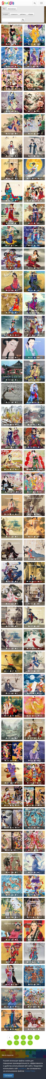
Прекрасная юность (12, 543)
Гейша (34, 744)
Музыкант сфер (34, 812)
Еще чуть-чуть (12, 722)
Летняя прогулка (34, 118)
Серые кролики (12, 901)
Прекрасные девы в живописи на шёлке (12, 74)
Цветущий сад (12, 274)
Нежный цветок (12, 230)
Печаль (34, 207)
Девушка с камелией (12, 767)
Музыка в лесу (34, 565)
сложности (14, 14)
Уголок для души (12, 655)
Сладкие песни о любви (12, 208)
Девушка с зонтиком (12, 28)
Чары (34, 431)
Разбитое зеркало (34, 946)
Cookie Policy (30, 1071)
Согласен (8, 1076)
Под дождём (34, 28)
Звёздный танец (11, 50)
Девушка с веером (11, 700)
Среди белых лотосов (12, 589)
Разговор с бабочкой (34, 297)
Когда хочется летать (34, 701)
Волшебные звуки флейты (34, 634)
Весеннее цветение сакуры (12, 835)
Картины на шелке (11, 924)
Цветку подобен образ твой (34, 141)
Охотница (12, 297)
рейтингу (23, 14)
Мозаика (34, 991)
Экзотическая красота (34, 365)
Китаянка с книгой (34, 610)
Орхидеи (11, 95)
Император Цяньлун (34, 722)
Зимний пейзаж (12, 409)
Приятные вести (34, 677)
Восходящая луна (12, 319)
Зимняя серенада (12, 252)
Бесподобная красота (12, 969)
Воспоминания (12, 162)
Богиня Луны (34, 162)
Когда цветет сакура (12, 677)
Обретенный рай (34, 968)
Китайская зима (34, 409)
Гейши (34, 789)
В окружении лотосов (34, 522)
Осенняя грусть (12, 140)
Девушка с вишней (34, 498)
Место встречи (34, 476)
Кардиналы (11, 386)
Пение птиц (11, 118)
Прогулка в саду (11, 431)
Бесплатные (12, 9)
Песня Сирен (12, 879)
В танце (34, 453)
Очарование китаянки (34, 186)
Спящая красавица (11, 521)
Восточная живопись (34, 73)
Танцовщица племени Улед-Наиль (34, 903)
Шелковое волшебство (12, 611)
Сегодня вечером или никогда (12, 342)
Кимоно (12, 789)
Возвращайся (34, 274)
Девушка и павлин (12, 1013)
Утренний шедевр (12, 498)
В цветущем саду (34, 834)
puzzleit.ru (22, 1068)
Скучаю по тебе (34, 252)
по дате (5, 14)
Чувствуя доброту (34, 856)
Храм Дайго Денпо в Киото (12, 365)
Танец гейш (11, 744)
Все (4, 9)
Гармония (34, 543)
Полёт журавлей (34, 879)
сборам (30, 14)
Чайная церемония (11, 476)
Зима (34, 386)
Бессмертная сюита (34, 230)
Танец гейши (34, 767)
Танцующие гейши (34, 50)
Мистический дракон (12, 185)
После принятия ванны (34, 342)
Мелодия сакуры (11, 453)
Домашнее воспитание (34, 589)
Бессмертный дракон (11, 566)
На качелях (34, 655)
